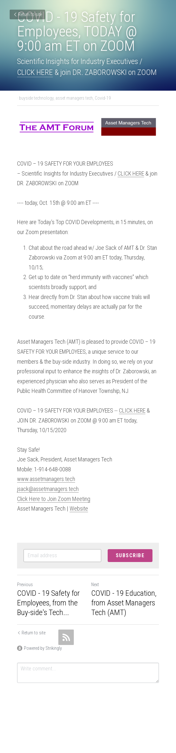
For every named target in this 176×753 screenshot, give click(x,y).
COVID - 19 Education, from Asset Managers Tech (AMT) (123, 603)
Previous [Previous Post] (25, 584)
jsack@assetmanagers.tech (48, 488)
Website (79, 508)
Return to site (27, 14)
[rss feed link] (66, 637)
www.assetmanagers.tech (46, 479)
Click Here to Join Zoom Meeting (53, 498)
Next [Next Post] (95, 584)
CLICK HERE (35, 72)
